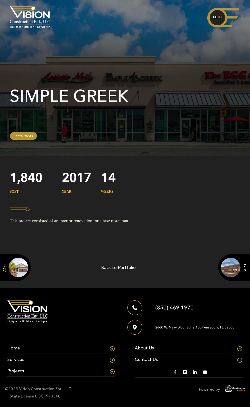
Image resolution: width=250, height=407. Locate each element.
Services (15, 359)
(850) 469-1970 (174, 307)
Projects (15, 371)
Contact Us (146, 359)
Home (13, 348)
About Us (144, 348)
